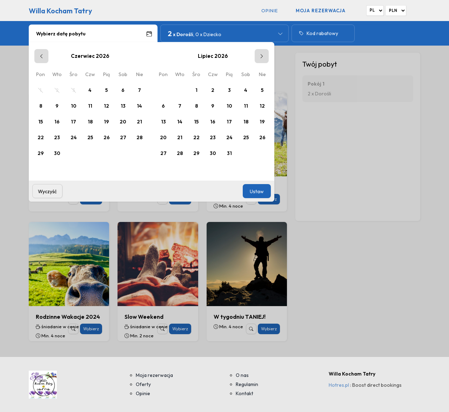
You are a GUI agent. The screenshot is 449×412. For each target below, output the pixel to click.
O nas (242, 375)
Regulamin (247, 384)
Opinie (269, 10)
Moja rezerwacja (321, 10)
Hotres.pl (339, 385)
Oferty (143, 384)
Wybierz (91, 328)
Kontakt (244, 393)
